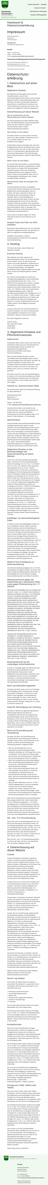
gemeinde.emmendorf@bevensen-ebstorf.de (22, 56)
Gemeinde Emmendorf (6, 12)
